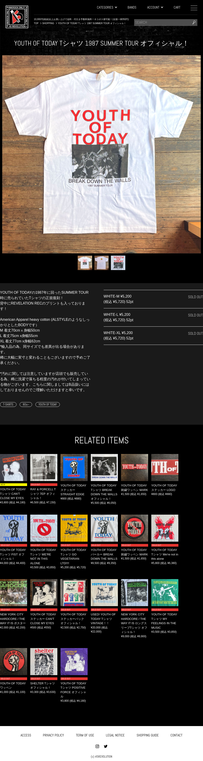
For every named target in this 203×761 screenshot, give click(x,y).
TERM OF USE (85, 734)
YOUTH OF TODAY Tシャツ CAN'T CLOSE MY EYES (13, 494)
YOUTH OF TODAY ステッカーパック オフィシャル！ (73, 619)
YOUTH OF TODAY (48, 404)
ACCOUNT (155, 7)
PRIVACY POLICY (53, 734)
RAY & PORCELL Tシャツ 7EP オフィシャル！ (43, 494)
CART (177, 7)
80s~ (26, 404)
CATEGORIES (107, 7)
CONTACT (176, 734)
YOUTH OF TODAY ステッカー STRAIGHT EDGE (73, 490)
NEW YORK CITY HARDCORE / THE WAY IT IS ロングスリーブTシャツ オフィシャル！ (134, 623)
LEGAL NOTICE (115, 734)
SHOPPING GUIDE (148, 734)
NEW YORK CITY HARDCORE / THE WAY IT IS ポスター (13, 619)
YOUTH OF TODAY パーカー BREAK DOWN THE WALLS (104, 554)
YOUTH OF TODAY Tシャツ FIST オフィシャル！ (13, 554)
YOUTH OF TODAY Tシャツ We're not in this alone (164, 554)
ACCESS (26, 734)
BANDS (132, 7)
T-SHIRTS (8, 404)
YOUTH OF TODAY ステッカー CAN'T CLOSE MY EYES (43, 619)
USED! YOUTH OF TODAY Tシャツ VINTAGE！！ (103, 619)
